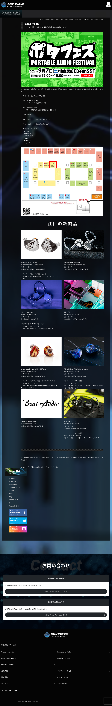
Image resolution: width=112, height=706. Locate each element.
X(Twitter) (89, 457)
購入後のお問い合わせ (81, 13)
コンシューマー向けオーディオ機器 (53, 19)
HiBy (10, 497)
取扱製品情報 (48, 13)
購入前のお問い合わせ (102, 13)
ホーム (31, 13)
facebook (83, 457)
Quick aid (12, 503)
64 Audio (12, 478)
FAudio (11, 490)
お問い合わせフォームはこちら (56, 591)
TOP (40, 19)
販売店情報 (63, 13)
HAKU (11, 494)
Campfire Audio (14, 487)
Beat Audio (13, 484)
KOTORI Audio (14, 500)
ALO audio (12, 481)
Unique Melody (14, 506)
